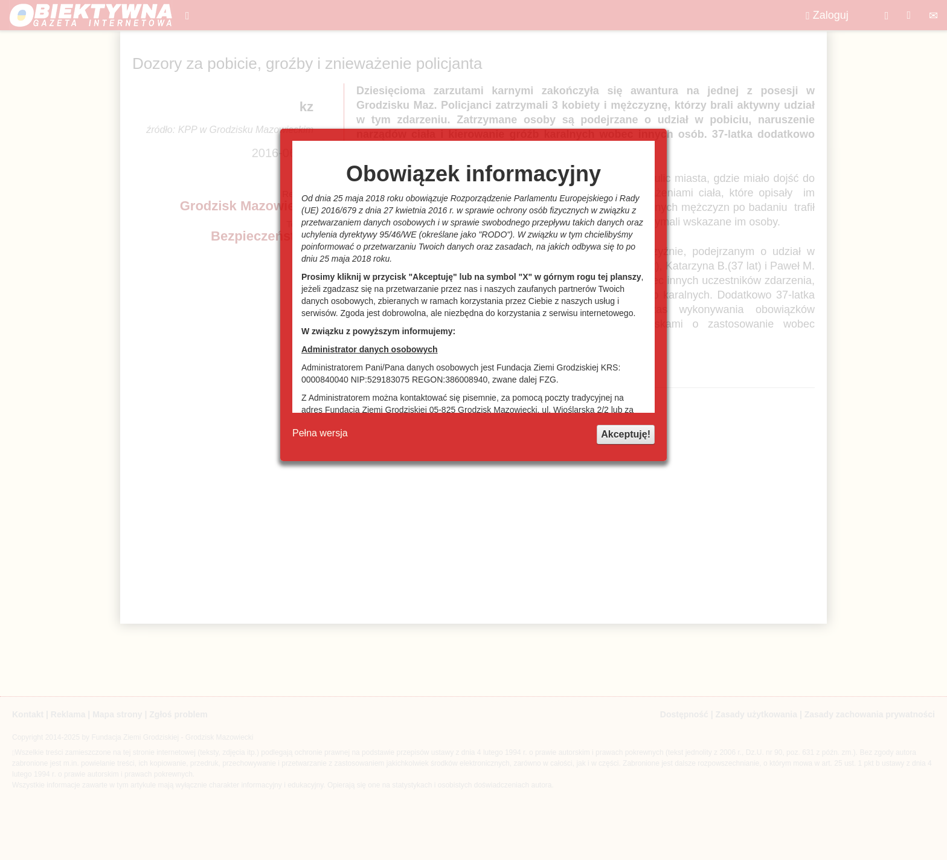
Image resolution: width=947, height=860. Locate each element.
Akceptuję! (625, 434)
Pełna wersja (320, 433)
